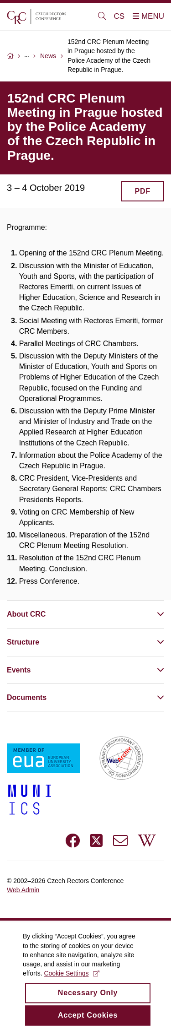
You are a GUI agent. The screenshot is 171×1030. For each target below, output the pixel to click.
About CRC (26, 614)
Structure (23, 642)
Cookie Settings (71, 981)
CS (119, 16)
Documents (27, 697)
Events (19, 670)
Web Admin (23, 890)
